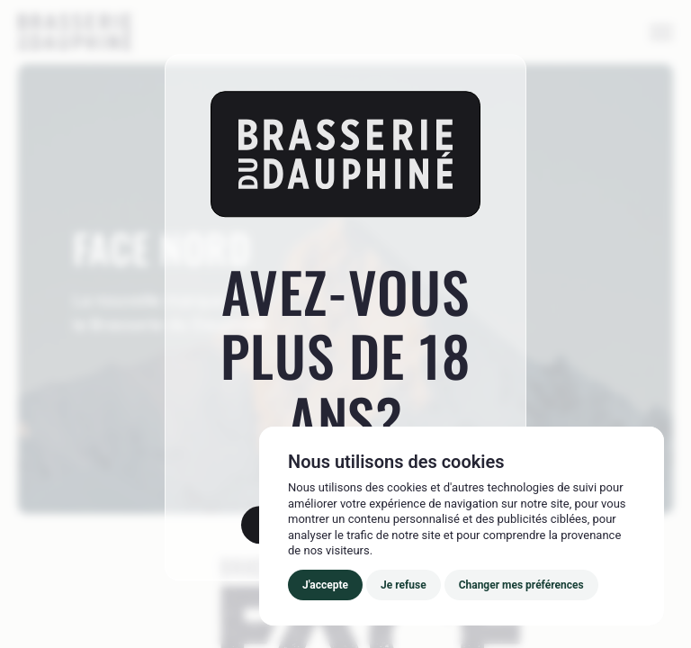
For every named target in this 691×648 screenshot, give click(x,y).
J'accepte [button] (325, 585)
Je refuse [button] (403, 585)
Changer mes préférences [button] (521, 585)
